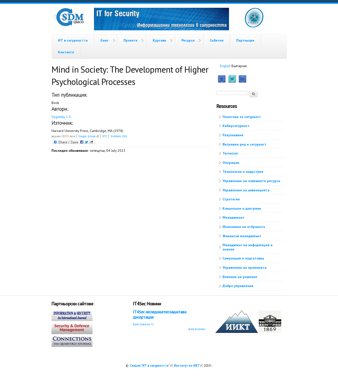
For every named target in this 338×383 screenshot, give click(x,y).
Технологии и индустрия (242, 171)
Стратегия (231, 199)
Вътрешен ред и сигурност (244, 144)
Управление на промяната (244, 267)
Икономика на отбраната (243, 226)
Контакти (66, 52)
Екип (104, 40)
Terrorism (230, 153)
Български (239, 66)
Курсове (159, 40)
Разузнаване (233, 135)
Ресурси (188, 40)
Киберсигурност (236, 125)
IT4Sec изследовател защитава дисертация (159, 314)
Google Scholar (88, 136)
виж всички (196, 329)
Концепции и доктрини (241, 208)
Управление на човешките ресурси (251, 181)
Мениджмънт (233, 217)
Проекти (131, 40)
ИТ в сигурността (73, 40)
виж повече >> (143, 324)
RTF (104, 136)
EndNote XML (119, 136)
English (225, 66)
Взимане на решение (239, 277)
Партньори (245, 40)
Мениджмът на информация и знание (247, 247)
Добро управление (238, 286)
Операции (230, 162)
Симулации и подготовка (243, 258)
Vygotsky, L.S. (62, 116)
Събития (217, 40)
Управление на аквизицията (246, 190)
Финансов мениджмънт (242, 236)
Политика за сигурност (241, 116)
